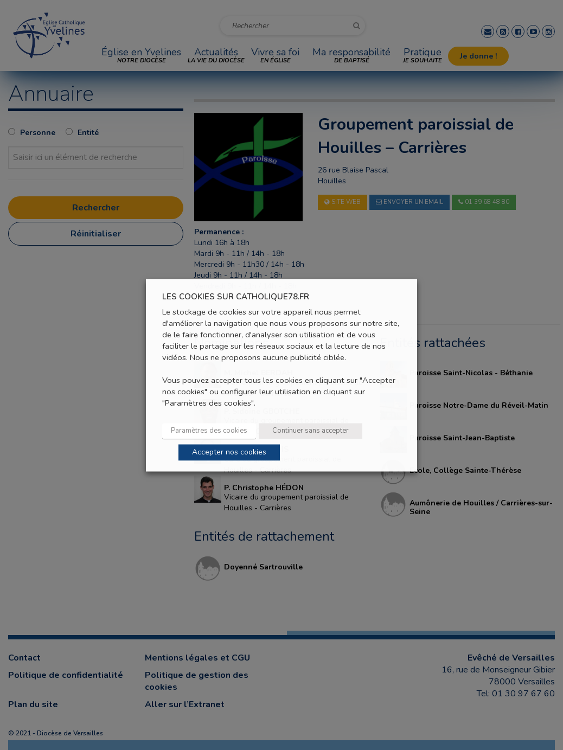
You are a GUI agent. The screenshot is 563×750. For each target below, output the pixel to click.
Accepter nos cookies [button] (229, 452)
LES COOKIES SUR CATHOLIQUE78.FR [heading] (235, 297)
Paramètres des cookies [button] (209, 430)
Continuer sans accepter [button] (310, 430)
